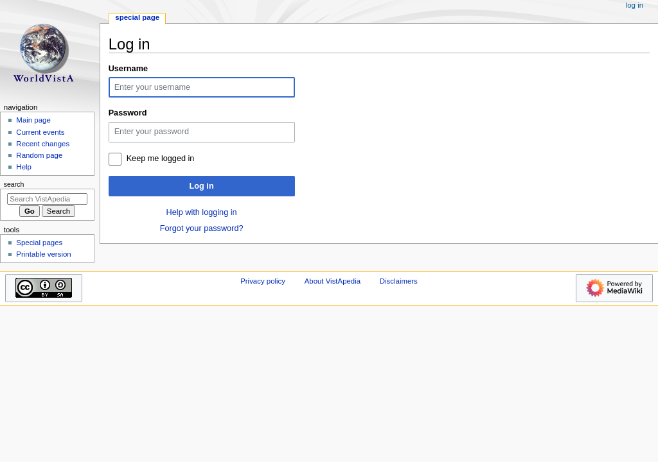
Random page (39, 155)
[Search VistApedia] (47, 199)
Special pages (39, 242)
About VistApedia (332, 281)
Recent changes (42, 144)
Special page (137, 17)
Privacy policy (262, 281)
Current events (40, 132)
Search (14, 184)
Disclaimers (399, 281)
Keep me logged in (161, 158)
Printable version (43, 254)
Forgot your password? (202, 228)
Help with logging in (201, 212)
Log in (202, 186)
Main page (33, 120)
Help (23, 167)
